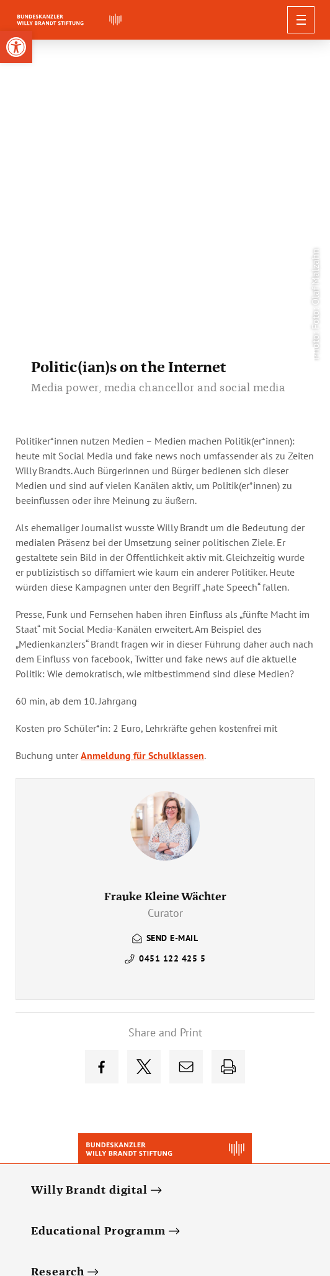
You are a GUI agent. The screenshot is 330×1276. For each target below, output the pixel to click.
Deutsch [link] (54, 1204)
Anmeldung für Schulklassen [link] (142, 436)
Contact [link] (220, 1204)
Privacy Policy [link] (165, 1204)
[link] (16, 47)
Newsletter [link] (104, 1204)
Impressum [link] (270, 1204)
